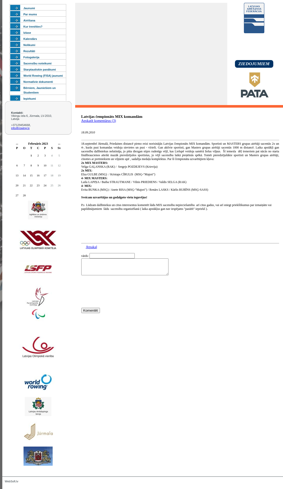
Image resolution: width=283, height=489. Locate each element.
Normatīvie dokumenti (38, 81)
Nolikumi (29, 45)
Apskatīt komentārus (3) (98, 121)
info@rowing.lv (20, 128)
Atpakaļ (91, 247)
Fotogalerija (31, 57)
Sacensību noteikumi (38, 63)
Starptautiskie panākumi (40, 69)
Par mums (30, 14)
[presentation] (120, 301)
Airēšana (29, 20)
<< (17, 144)
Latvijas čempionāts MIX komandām (112, 117)
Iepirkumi (30, 98)
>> (59, 144)
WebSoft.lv (11, 481)
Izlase (27, 32)
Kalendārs (30, 38)
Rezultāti (29, 51)
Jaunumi (29, 8)
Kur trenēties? (33, 26)
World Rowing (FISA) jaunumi (43, 75)
